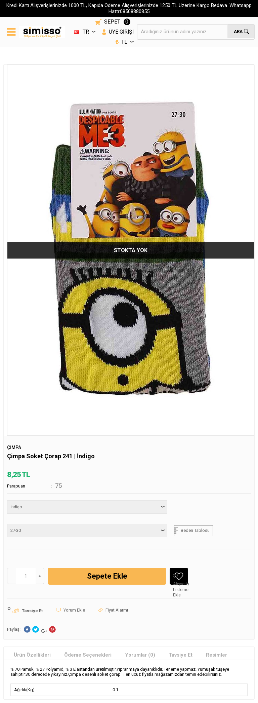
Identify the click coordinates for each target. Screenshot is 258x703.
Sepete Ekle (107, 576)
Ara (238, 31)
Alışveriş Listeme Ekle (180, 579)
